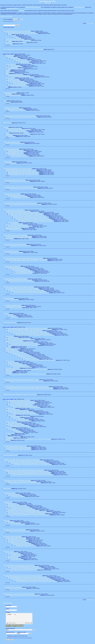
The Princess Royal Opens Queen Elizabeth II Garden (18, 211)
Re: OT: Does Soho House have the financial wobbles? (18, 245)
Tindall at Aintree (7, 488)
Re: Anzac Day (9, 135)
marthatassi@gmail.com (79, 7)
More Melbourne (9, 438)
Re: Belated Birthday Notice (12, 299)
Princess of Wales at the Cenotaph (13, 128)
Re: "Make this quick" (13, 337)
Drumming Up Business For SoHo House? (20, 416)
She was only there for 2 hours (12, 368)
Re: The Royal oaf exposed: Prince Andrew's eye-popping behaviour (23, 510)
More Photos (8, 94)
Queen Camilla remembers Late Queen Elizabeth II (17, 227)
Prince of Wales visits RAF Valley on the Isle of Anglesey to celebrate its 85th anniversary (23, 49)
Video (9, 346)
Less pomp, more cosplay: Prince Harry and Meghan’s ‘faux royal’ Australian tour (24, 330)
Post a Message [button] (47, 2)
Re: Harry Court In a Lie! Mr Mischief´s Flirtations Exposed (24, 406)
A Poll (4, 100)
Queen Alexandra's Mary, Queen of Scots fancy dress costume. (17, 168)
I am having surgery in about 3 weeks (11, 194)
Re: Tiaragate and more (11, 503)
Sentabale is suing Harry (11, 422)
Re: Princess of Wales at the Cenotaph (17, 130)
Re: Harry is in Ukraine (13, 79)
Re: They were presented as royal (23, 60)
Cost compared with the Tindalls (13, 436)
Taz (6, 87)
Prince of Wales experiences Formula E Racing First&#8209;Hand (18, 187)
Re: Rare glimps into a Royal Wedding (14, 109)
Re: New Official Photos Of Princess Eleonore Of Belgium (18, 280)
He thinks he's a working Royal (12, 80)
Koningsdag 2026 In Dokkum (9, 92)
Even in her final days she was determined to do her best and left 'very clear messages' (25, 513)
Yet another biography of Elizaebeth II (11, 266)
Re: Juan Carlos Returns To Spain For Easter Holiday (18, 530)
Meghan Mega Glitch (10, 370)
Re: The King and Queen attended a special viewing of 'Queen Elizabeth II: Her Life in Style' (26, 259)
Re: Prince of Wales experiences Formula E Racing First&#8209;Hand (21, 188)
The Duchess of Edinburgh (14, 522)
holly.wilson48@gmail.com (12, 8)
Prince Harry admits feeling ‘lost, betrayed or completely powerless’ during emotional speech (26, 369)
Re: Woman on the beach (14, 65)
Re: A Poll (8, 102)
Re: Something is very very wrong (15, 352)
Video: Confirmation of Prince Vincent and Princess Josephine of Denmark (22, 289)
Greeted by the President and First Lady (15, 39)
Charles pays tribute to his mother (10, 251)
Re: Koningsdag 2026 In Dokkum (13, 95)
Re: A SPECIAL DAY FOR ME (12, 494)
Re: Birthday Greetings (11, 162)
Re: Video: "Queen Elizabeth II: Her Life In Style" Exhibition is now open (24, 482)
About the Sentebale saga (11, 67)
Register (18, 614)
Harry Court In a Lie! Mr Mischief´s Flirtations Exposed (20, 404)
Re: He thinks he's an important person (17, 84)
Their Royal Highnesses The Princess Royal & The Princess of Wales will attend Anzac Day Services (25, 386)
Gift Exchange (9, 43)
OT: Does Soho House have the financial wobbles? (14, 244)
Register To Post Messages (7, 16)
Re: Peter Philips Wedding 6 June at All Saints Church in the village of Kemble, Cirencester (26, 576)
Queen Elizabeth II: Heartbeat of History (12, 305)
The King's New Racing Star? (9, 322)
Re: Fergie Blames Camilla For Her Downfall (16, 537)
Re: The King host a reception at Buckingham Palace (20, 226)
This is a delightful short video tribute (14, 229)
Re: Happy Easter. (10, 521)
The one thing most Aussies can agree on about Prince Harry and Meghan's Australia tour (26, 373)
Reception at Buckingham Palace (13, 228)
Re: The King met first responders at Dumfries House (17, 181)
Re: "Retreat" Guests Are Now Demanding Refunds (22, 76)
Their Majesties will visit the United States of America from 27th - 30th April (19, 394)
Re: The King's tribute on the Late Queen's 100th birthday (19, 236)
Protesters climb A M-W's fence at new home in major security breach (21, 569)
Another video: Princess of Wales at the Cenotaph (19, 129)
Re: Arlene (13, 35)
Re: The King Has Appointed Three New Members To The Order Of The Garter (23, 204)
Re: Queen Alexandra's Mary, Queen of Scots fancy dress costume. (21, 169)
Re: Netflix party (11, 428)
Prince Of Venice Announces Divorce (11, 142)
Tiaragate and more (7, 502)
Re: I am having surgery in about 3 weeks (15, 195)
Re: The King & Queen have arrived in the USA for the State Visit (20, 32)
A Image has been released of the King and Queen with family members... (22, 212)
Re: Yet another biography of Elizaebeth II (15, 267)
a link (9, 434)
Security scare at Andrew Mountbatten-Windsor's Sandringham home (18, 565)
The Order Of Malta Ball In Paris (10, 455)
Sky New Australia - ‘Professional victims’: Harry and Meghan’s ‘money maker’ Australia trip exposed (28, 439)
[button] (29, 624)
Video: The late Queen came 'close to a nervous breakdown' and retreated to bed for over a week (30, 512)
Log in (15, 19)
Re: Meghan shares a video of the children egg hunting (20, 411)
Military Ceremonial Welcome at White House (16, 42)
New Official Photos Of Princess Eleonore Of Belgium (15, 278)
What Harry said (9, 56)
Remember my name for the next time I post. (16, 637)
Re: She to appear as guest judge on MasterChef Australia (21, 339)
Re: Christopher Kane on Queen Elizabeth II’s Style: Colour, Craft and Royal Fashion (25, 461)
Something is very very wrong (12, 351)
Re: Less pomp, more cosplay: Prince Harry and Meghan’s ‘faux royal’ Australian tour (27, 331)
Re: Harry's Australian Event (22, 419)
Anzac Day (5, 127)
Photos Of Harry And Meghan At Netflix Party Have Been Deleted (40, 360)
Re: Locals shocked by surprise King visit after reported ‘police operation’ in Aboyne (24, 380)
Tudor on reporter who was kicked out (14, 74)
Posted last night (9, 238)
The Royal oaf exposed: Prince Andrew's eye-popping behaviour (20, 509)
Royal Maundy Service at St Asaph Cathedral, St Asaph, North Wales (18, 594)
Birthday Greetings (7, 161)
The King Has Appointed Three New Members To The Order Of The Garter (19, 203)
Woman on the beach (10, 64)
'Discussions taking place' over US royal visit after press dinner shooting (19, 115)
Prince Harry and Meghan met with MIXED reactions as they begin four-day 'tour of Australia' (26, 328)
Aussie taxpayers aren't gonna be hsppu (15, 424)
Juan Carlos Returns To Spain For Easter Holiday (14, 529)
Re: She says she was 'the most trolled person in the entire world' (22, 343)
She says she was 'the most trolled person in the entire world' (19, 342)
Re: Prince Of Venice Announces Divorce (15, 143)
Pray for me (5, 313)
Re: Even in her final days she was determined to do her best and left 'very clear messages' (28, 514)
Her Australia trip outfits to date (12, 348)
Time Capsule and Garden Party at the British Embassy (18, 40)
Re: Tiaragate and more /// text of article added (16, 505)
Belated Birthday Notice (8, 298)
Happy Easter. (6, 520)
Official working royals (13, 222)
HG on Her (8, 347)
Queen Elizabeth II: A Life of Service (14, 307)
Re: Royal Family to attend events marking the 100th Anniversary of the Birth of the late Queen (27, 471)
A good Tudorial (11, 415)
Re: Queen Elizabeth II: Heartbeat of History (15, 306)
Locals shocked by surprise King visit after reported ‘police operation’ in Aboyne (21, 379)
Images (9, 41)
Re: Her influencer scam (13, 409)
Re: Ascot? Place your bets (12, 552)
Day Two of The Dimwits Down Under (14, 340)
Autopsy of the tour (10, 72)
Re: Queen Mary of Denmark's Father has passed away (18, 447)
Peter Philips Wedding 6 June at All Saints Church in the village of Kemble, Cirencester (22, 575)
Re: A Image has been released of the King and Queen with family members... (25, 213)
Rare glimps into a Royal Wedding (10, 107)
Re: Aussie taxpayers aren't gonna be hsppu (18, 425)
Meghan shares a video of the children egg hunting (17, 410)
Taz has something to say (11, 350)
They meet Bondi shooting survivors (14, 363)
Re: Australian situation (23, 62)
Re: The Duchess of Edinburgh (17, 524)
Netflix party (8, 427)
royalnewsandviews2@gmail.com (32, 7)
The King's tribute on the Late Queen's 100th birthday (15, 235)
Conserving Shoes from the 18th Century (12, 587)
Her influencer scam (10, 408)
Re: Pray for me (9, 314)
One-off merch (9, 371)
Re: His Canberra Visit (13, 362)
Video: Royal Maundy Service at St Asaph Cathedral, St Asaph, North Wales (23, 595)
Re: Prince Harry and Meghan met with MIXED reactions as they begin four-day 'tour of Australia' (29, 329)
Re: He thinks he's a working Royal (16, 81)
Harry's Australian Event (18, 418)
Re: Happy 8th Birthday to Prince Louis (14, 150)
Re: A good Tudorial (15, 417)
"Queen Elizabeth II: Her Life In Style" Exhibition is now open (16, 480)
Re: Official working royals (16, 223)
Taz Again (8, 440)
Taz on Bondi (8, 372)
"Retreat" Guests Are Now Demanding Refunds (18, 75)
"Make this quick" (9, 336)
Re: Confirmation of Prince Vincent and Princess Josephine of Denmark (22, 288)
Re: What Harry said (12, 57)
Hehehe (7, 71)
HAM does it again (10, 55)
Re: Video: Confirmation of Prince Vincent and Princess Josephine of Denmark (25, 290)
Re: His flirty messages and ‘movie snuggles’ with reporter (21, 401)
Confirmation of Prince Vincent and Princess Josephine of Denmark (18, 287)
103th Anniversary (7, 122)
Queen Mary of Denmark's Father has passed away (14, 446)
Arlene (9, 34)
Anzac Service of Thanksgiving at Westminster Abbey (17, 134)
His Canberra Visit (10, 361)
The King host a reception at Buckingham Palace (16, 224)
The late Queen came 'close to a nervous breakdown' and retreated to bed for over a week (26, 511)
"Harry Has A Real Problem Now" (15, 68)
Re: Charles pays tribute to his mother (14, 252)
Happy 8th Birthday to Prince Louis (11, 149)
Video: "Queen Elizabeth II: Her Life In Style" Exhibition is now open (21, 481)
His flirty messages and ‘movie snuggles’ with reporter (18, 400)
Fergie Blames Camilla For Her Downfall (12, 536)
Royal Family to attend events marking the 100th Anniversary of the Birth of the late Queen (23, 470)
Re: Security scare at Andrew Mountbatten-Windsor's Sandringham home (22, 566)
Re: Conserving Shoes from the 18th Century (16, 588)
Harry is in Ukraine (10, 78)
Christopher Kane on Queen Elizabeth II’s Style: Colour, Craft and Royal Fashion (21, 459)
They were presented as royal (20, 59)
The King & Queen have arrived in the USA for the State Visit (16, 31)
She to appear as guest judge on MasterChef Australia (18, 338)
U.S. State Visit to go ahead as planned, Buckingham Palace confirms (21, 117)
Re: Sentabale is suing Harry (14, 423)
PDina (7, 73)
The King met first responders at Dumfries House (14, 180)
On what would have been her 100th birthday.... (13, 210)
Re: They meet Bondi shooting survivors (17, 364)
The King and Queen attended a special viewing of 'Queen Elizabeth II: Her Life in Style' (22, 258)
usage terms (21, 10)
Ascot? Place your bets (8, 551)
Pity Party (8, 70)
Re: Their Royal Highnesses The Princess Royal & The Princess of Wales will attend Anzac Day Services (29, 387)
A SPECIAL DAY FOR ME (9, 493)
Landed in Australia (10, 433)
